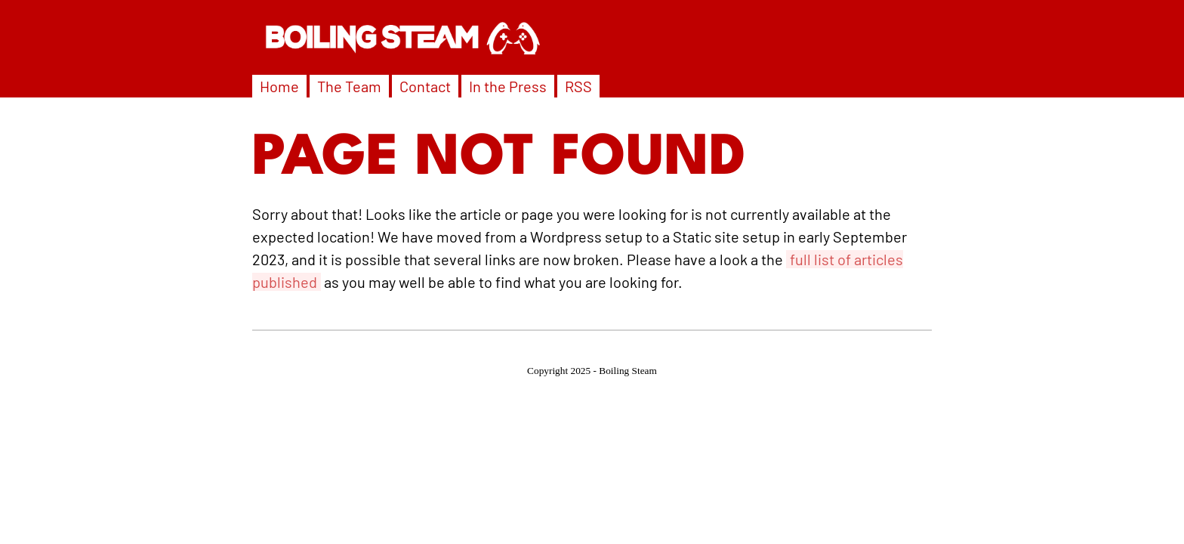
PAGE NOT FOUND (499, 159)
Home (279, 86)
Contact (425, 86)
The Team (349, 86)
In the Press (508, 86)
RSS (578, 86)
